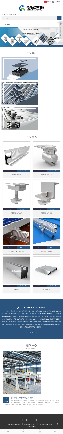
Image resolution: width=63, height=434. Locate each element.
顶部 (55, 431)
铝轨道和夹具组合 (46, 251)
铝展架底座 (46, 290)
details (10, 171)
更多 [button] (31, 332)
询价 (24, 431)
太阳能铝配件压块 (16, 213)
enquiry (23, 171)
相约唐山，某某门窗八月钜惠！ (23, 398)
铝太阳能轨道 (16, 174)
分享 (8, 431)
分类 (39, 431)
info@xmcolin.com (10, 14)
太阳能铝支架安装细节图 (16, 251)
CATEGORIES (6, 24)
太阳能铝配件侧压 (46, 213)
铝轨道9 (16, 290)
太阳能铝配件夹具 (46, 174)
